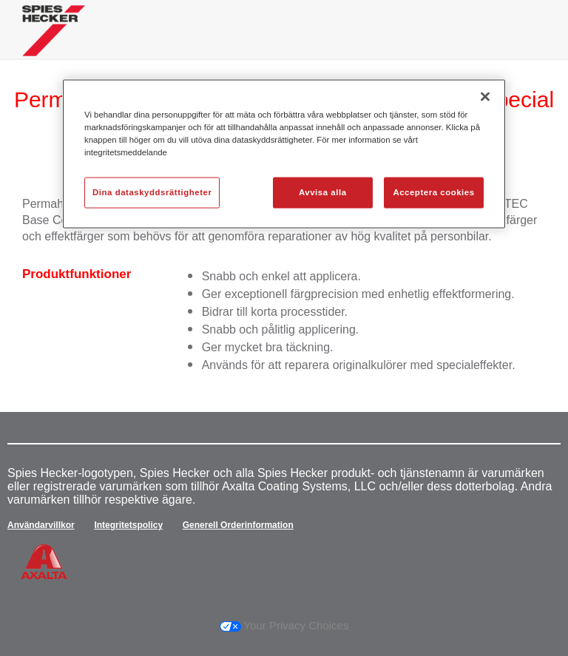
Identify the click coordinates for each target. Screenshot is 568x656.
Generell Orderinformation (238, 525)
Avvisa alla (323, 192)
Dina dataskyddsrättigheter (152, 192)
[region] (284, 154)
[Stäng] (485, 97)
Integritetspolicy (128, 525)
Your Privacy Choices (284, 625)
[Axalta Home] (53, 41)
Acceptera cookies (433, 192)
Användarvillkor (41, 525)
